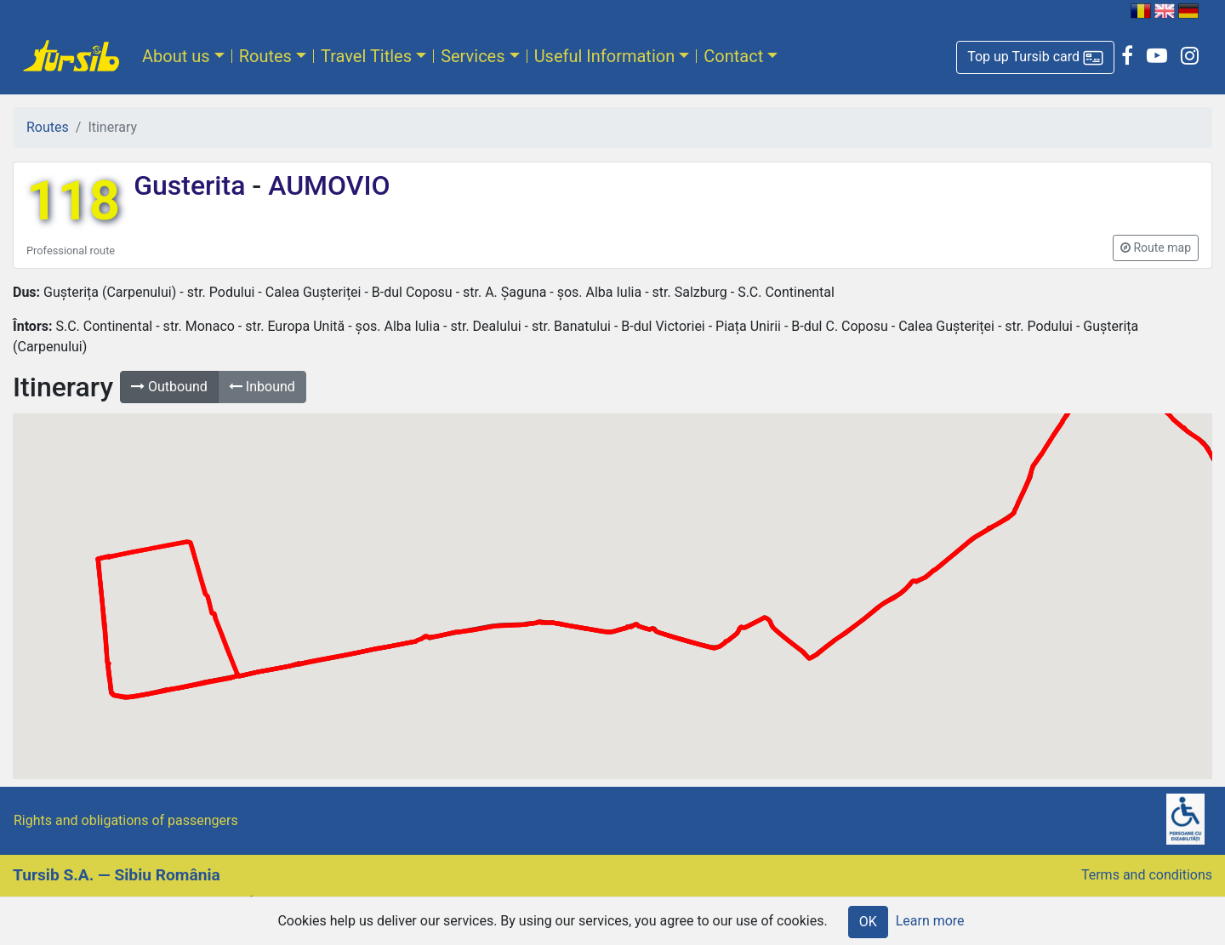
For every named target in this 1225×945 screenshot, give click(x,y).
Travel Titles (366, 56)
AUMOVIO (325, 185)
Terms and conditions (1146, 875)
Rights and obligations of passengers (126, 820)
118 (73, 201)
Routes (265, 56)
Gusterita (193, 185)
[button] (1035, 57)
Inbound (262, 387)
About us (176, 56)
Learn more (930, 921)
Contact (733, 56)
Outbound (169, 387)
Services (472, 56)
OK (868, 922)
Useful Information (604, 56)
